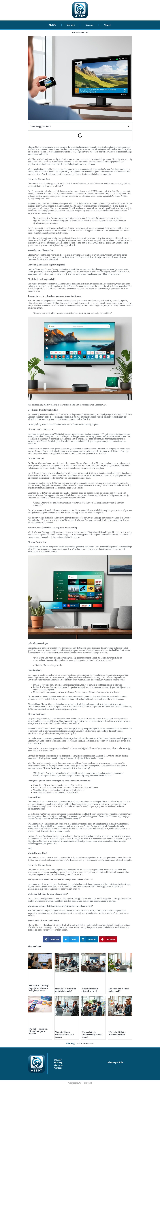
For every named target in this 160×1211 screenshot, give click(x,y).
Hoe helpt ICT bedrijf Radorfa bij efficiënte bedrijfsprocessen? (39, 987)
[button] (128, 127)
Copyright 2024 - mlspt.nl (80, 1083)
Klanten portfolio (115, 1062)
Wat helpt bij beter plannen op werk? (117, 1033)
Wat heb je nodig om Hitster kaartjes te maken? (38, 1031)
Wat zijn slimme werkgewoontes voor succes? (64, 1034)
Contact (107, 25)
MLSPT (52, 25)
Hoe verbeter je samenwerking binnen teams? (92, 1034)
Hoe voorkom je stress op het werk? (119, 990)
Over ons (89, 25)
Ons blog (71, 25)
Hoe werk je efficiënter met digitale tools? (65, 990)
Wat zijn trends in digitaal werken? (90, 990)
